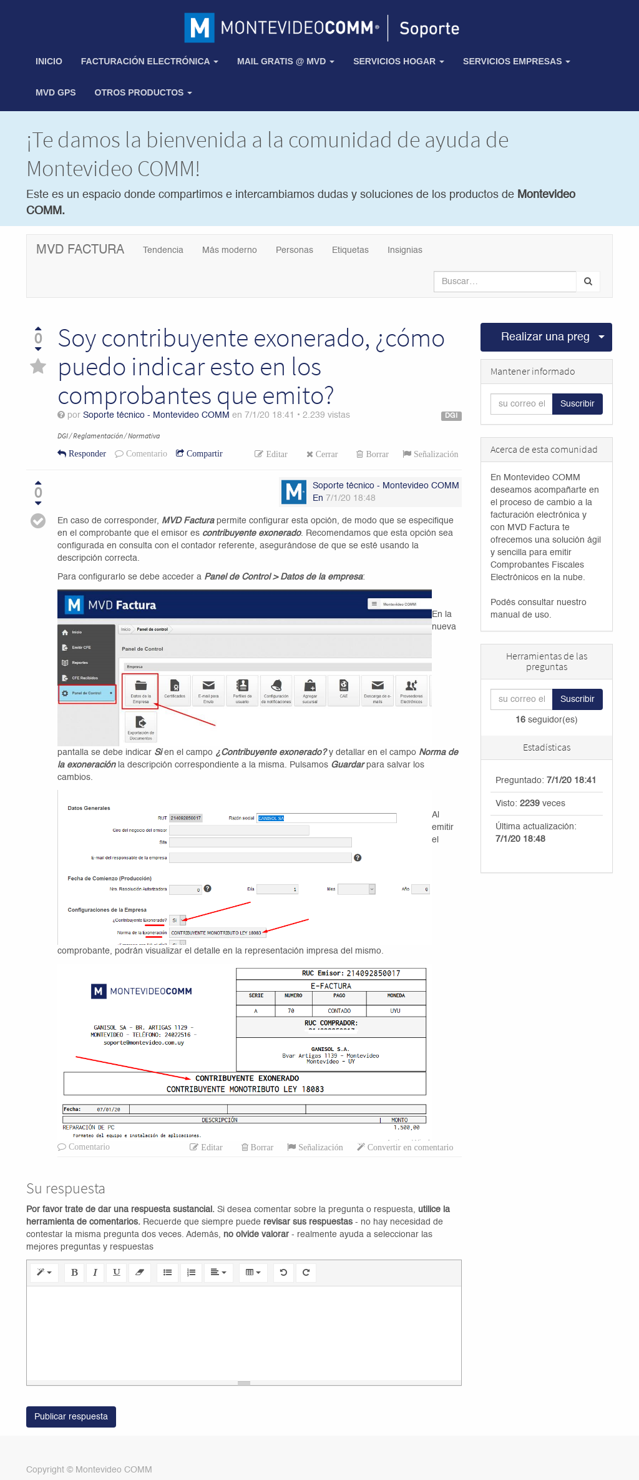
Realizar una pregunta (546, 337)
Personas (294, 250)
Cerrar (325, 454)
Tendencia (163, 250)
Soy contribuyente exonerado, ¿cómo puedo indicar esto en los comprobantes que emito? (251, 366)
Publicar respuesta (71, 1417)
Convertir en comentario (409, 1147)
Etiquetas (350, 250)
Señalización (435, 454)
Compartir (203, 453)
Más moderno (229, 250)
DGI (451, 416)
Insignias (405, 250)
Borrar (376, 454)
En (318, 498)
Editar (275, 454)
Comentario (145, 453)
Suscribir (577, 404)
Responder (86, 453)
